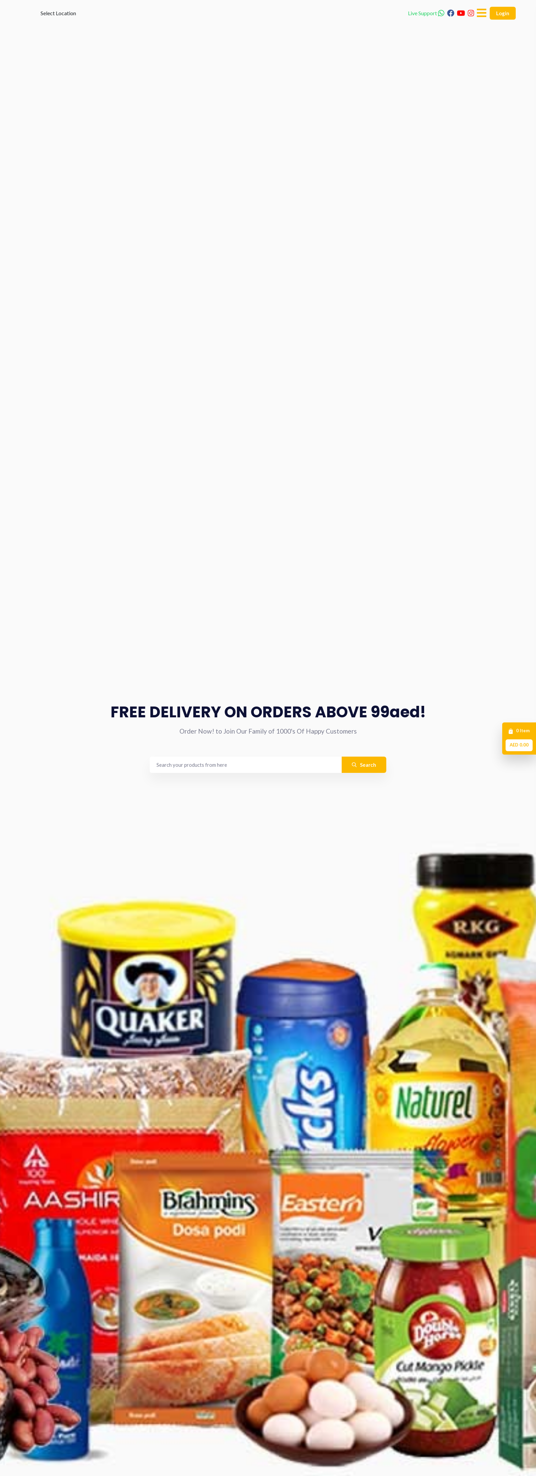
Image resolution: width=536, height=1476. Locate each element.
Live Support (426, 23)
